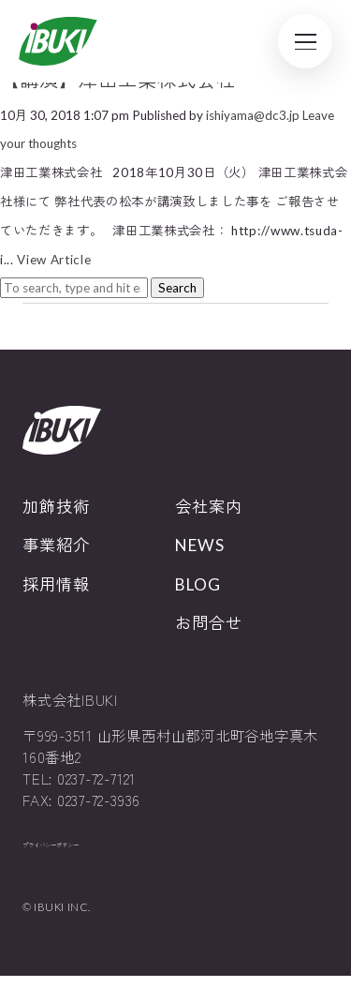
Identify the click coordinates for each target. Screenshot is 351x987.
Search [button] (177, 287)
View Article (54, 259)
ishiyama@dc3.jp (253, 115)
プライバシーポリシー (78, 851)
